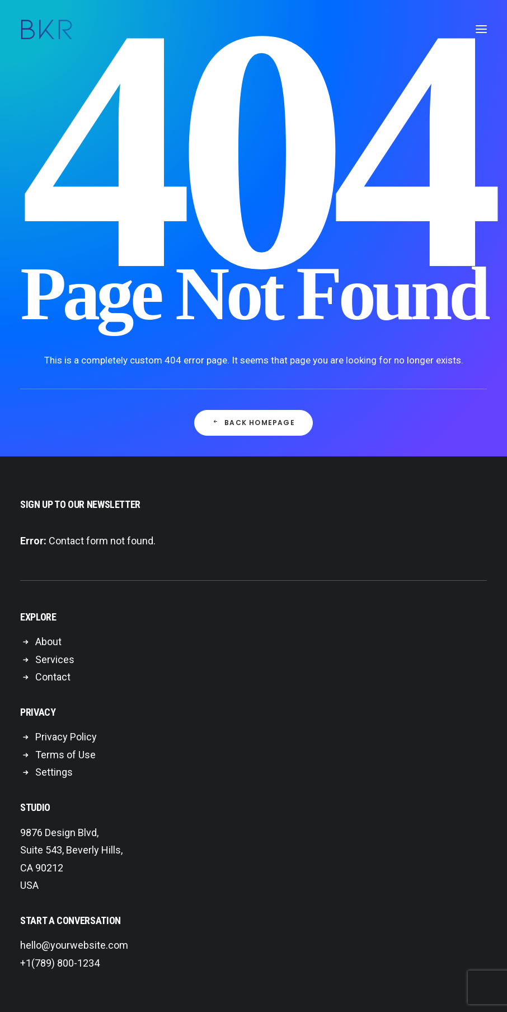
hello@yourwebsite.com (74, 945)
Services (54, 659)
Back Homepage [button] (253, 422)
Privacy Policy (66, 737)
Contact (53, 677)
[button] (481, 29)
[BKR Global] (46, 29)
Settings (54, 772)
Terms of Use (65, 755)
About (48, 641)
